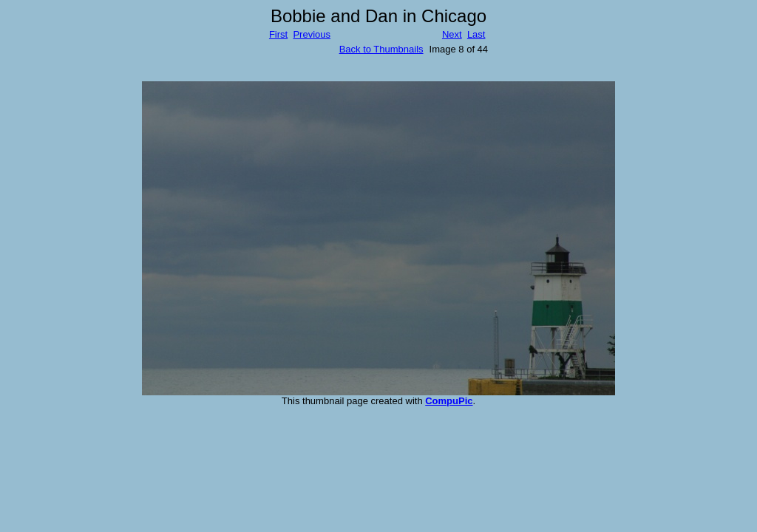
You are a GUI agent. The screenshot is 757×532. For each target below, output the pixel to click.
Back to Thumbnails (381, 49)
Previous (311, 34)
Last (476, 34)
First (278, 34)
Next (452, 34)
